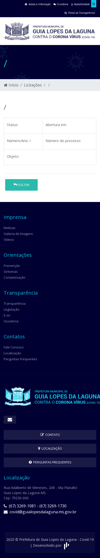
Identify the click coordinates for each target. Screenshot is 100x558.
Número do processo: (63, 140)
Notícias (10, 228)
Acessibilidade (80, 4)
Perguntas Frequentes (20, 359)
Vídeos (9, 239)
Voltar (21, 185)
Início (11, 85)
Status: (12, 124)
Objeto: (13, 156)
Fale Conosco (14, 347)
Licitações (33, 85)
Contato (50, 434)
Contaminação (14, 277)
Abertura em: (56, 124)
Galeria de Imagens (18, 233)
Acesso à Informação (37, 4)
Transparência (15, 303)
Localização (12, 353)
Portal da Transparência (80, 12)
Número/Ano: (18, 140)
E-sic (7, 315)
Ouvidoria (60, 4)
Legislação (11, 309)
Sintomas (11, 271)
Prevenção (12, 265)
